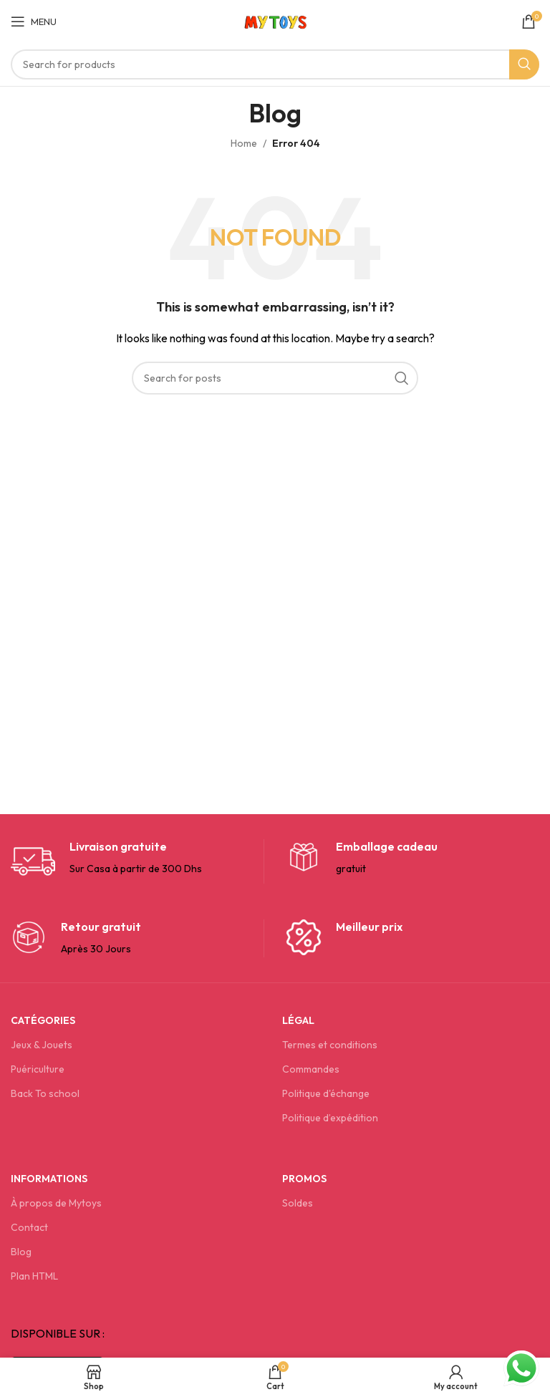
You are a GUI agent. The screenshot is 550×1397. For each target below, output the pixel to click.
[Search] (275, 64)
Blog (21, 1251)
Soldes (297, 1203)
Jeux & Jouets (41, 1044)
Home (244, 143)
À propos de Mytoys (56, 1203)
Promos (304, 1178)
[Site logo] (275, 20)
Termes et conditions (329, 1044)
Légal (298, 1020)
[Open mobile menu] (34, 21)
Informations (49, 1178)
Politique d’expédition (330, 1117)
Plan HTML (34, 1276)
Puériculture (37, 1069)
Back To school (45, 1093)
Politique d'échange (326, 1093)
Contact (29, 1227)
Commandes (310, 1069)
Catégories (43, 1020)
